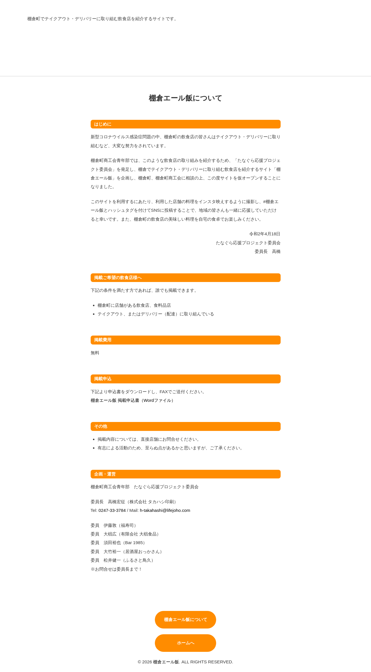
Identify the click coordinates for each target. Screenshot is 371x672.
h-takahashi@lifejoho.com (165, 510)
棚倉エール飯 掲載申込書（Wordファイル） (133, 400)
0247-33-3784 (112, 510)
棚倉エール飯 (166, 661)
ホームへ (185, 642)
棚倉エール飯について (185, 619)
